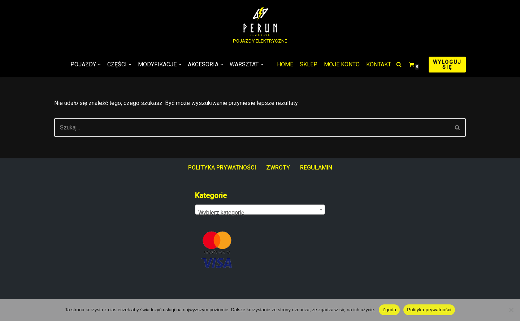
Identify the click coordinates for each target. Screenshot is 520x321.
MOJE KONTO (342, 64)
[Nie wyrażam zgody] (511, 309)
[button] (99, 64)
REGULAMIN (316, 167)
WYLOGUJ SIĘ (447, 64)
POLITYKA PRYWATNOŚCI (222, 167)
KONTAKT (378, 64)
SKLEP (308, 64)
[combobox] (260, 210)
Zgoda (389, 309)
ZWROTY (278, 167)
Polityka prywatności (429, 309)
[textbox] (260, 213)
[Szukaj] (399, 64)
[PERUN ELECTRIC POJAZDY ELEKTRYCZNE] (260, 26)
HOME (285, 64)
